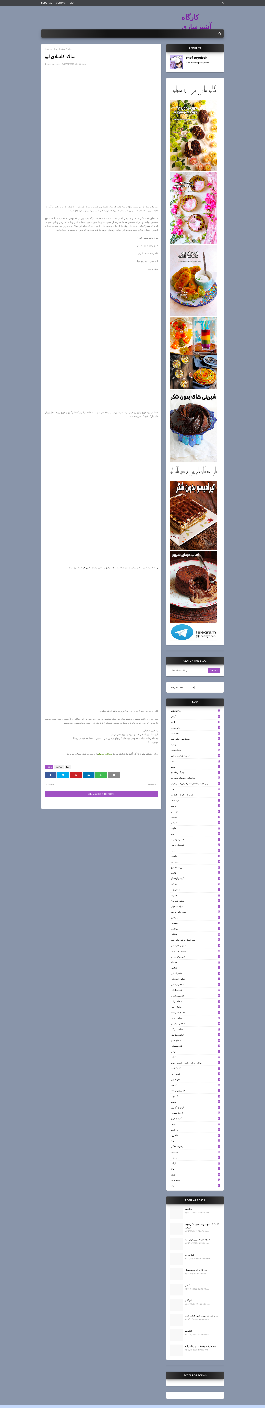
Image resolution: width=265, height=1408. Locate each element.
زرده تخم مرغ (195, 867)
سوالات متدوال (195, 906)
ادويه (195, 722)
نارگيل (195, 1163)
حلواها (195, 828)
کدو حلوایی (195, 1079)
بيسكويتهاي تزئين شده (195, 738)
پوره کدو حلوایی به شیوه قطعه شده (201, 1315)
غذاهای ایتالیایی (195, 984)
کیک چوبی (195, 1096)
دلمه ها (195, 856)
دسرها (195, 850)
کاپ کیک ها (195, 1068)
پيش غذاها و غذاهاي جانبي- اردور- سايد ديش (195, 783)
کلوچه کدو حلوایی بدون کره (197, 1239)
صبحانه (195, 962)
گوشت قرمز (195, 1118)
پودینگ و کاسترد (195, 772)
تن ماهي (195, 811)
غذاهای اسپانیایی (195, 979)
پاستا (195, 761)
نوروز (195, 1174)
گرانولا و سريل (195, 1113)
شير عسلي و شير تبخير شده (195, 939)
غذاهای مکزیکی (195, 1034)
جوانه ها (195, 817)
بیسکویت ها (195, 750)
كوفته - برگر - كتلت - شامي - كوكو (195, 1062)
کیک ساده (189, 1254)
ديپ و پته (195, 861)
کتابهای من (195, 1073)
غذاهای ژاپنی (195, 1006)
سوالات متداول (105, 753)
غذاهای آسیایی (195, 973)
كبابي (195, 1057)
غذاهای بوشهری (195, 995)
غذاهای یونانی (195, 1046)
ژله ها (195, 872)
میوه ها (195, 1157)
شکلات (195, 934)
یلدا (54, 49)
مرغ (195, 1140)
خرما (195, 833)
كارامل (195, 1051)
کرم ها (195, 1085)
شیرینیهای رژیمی (195, 956)
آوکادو (195, 716)
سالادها (59, 767)
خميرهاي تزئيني (195, 845)
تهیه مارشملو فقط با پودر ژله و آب (200, 1346)
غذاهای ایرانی (195, 990)
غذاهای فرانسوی (195, 1023)
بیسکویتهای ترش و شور (195, 755)
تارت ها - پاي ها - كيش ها (195, 794)
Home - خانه (47, 2)
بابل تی (188, 1209)
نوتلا (195, 1168)
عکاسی (195, 967)
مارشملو (195, 1129)
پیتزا (195, 789)
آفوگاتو (188, 1300)
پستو (195, 766)
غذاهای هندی (195, 1040)
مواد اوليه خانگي (195, 1146)
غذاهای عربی (195, 1018)
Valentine (195, 710)
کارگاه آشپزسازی (196, 22)
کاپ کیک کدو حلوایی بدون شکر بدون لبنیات (202, 1226)
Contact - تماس (65, 2)
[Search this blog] (189, 670)
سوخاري (195, 917)
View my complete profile (197, 62)
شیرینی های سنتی (195, 945)
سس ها (195, 895)
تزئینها (195, 805)
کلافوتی (188, 1331)
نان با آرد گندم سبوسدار (196, 1270)
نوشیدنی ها (195, 1180)
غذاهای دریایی (195, 1001)
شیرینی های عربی (195, 951)
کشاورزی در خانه (195, 1090)
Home (48, 49)
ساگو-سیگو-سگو (195, 878)
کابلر (187, 1285)
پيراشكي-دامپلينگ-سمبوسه (195, 778)
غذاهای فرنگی (195, 1029)
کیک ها (195, 1101)
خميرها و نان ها (195, 839)
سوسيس (195, 923)
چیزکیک (195, 822)
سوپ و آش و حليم (195, 912)
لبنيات (195, 1124)
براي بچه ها (195, 727)
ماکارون (195, 1135)
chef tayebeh (53, 64)
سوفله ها (195, 928)
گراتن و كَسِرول (195, 1107)
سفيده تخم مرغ (195, 900)
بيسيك (195, 744)
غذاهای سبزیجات (195, 1012)
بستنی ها (195, 733)
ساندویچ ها (195, 889)
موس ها (195, 1152)
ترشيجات (195, 800)
